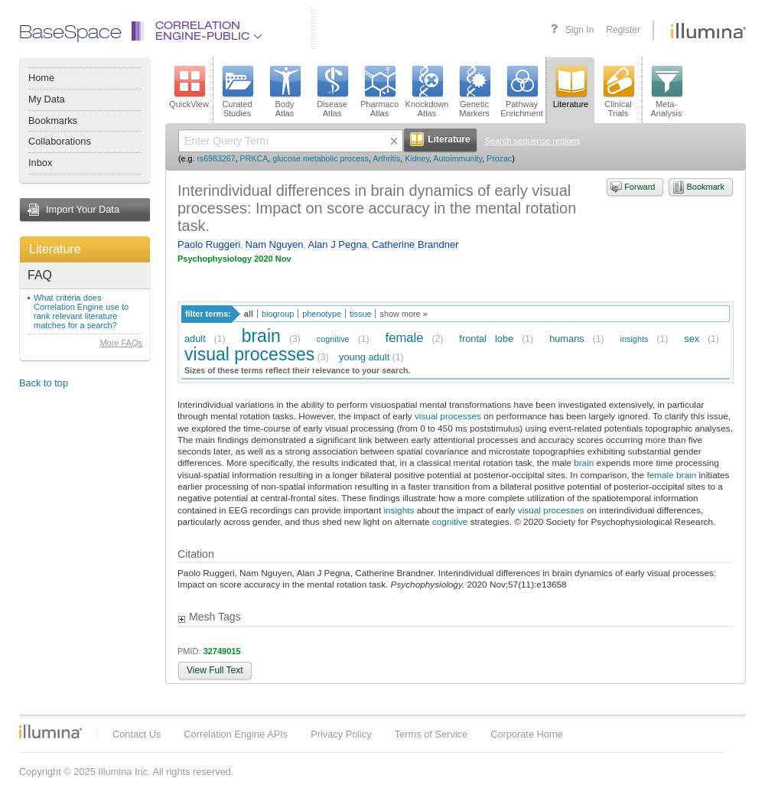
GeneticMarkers (474, 92)
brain (261, 336)
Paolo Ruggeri (208, 244)
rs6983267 (216, 158)
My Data (46, 99)
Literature (55, 249)
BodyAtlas (284, 92)
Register (623, 29)
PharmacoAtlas (379, 92)
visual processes (249, 354)
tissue (360, 313)
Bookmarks (52, 120)
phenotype (321, 313)
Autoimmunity (457, 158)
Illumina (50, 731)
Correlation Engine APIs (236, 734)
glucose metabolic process (320, 158)
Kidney (417, 158)
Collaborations (59, 141)
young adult (364, 357)
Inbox (40, 162)
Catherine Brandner (415, 244)
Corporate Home (526, 734)
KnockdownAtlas (427, 92)
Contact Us (136, 734)
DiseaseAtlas (332, 92)
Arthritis (386, 158)
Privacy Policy (341, 734)
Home (41, 77)
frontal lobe (486, 338)
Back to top (43, 383)
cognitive (333, 339)
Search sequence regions (533, 140)
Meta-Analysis (666, 92)
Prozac (499, 158)
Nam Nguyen (275, 244)
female (405, 338)
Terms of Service (431, 734)
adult (195, 338)
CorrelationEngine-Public (208, 31)
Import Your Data (82, 209)
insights (634, 339)
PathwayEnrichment (521, 92)
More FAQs (120, 342)
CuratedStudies (237, 92)
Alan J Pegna (337, 244)
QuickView (189, 87)
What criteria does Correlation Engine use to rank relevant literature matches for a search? (81, 311)
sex (691, 338)
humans (566, 338)
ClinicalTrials (618, 92)
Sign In (579, 29)
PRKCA (254, 158)
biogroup (278, 313)
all (248, 313)
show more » (403, 313)
